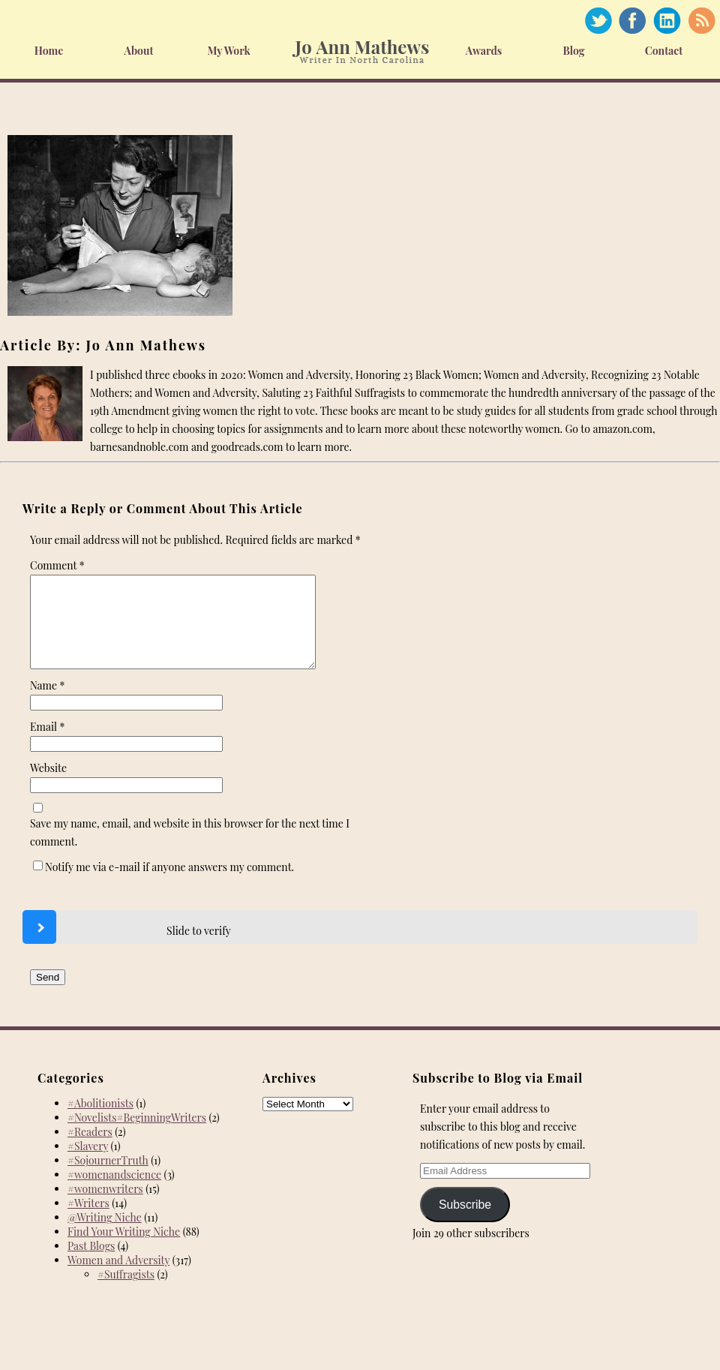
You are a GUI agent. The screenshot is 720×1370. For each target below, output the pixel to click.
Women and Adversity (119, 1278)
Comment (57, 565)
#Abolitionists (101, 1121)
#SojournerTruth (108, 1178)
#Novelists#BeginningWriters (137, 1135)
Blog (573, 51)
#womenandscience (114, 1192)
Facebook (632, 21)
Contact (663, 51)
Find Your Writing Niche (124, 1249)
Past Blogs (91, 1264)
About (139, 51)
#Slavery (88, 1164)
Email (47, 745)
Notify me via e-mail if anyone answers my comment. (163, 885)
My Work (228, 51)
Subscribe (465, 1222)
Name (47, 703)
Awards (484, 51)
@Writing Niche (105, 1235)
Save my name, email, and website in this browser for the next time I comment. (190, 850)
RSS (701, 21)
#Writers (89, 1221)
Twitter (598, 21)
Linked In (667, 21)
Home (49, 51)
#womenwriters (105, 1207)
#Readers (90, 1150)
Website (48, 786)
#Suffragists (126, 1292)
